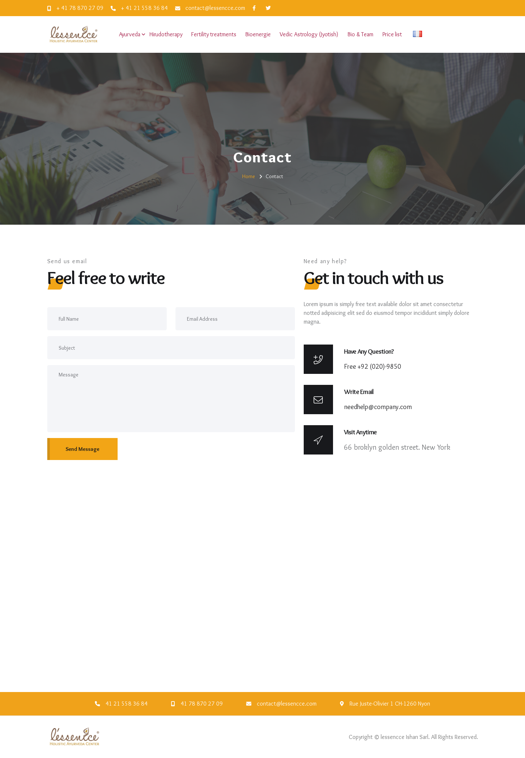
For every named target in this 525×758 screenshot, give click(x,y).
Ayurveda (129, 34)
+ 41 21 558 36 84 (139, 8)
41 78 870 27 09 (202, 703)
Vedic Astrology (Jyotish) (309, 34)
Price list (392, 34)
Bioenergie (257, 34)
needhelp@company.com (378, 407)
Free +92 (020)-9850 (372, 367)
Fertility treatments (213, 34)
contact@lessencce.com (210, 8)
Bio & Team (360, 34)
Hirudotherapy (165, 34)
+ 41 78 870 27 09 (75, 8)
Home (248, 176)
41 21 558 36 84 (127, 703)
